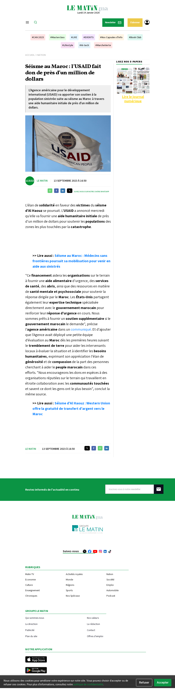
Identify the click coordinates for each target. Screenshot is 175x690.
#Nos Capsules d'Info (111, 37)
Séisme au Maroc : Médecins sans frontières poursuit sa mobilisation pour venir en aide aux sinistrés (71, 261)
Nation (41, 55)
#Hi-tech (84, 45)
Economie (30, 579)
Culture (29, 585)
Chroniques (31, 595)
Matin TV (29, 574)
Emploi (110, 585)
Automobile (112, 590)
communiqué (81, 329)
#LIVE (74, 37)
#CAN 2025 (38, 37)
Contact (91, 630)
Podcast (110, 595)
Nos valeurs (93, 617)
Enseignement (32, 590)
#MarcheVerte (103, 45)
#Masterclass (57, 37)
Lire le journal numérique (133, 98)
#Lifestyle (67, 45)
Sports (69, 590)
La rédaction (93, 623)
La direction (31, 623)
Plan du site (31, 636)
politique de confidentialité (88, 684)
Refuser (144, 682)
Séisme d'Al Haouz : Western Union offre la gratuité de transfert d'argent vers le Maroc (71, 408)
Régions (70, 585)
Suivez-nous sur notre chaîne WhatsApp (91, 191)
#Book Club (135, 37)
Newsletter (113, 22)
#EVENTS (89, 37)
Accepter (163, 682)
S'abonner (135, 22)
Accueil (30, 55)
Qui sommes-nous (34, 617)
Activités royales (74, 574)
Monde (69, 579)
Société (110, 579)
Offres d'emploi (95, 636)
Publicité (29, 630)
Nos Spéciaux (73, 595)
